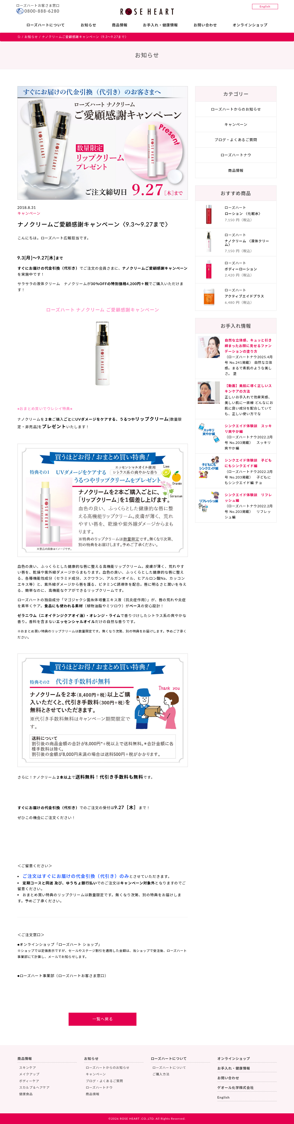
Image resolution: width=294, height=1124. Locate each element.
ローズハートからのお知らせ (236, 109)
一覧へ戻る (102, 1019)
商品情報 (119, 25)
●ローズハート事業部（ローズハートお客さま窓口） (63, 975)
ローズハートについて (45, 25)
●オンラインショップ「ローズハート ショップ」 (59, 944)
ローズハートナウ (236, 155)
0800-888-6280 (42, 11)
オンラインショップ (250, 25)
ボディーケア (29, 1081)
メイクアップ (29, 1074)
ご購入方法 (160, 1074)
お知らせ (88, 25)
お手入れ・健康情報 (160, 25)
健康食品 (26, 1094)
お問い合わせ (205, 25)
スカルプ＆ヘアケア (34, 1087)
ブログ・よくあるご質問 (236, 139)
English (265, 6)
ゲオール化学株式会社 (235, 1088)
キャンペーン (28, 213)
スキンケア (27, 1068)
